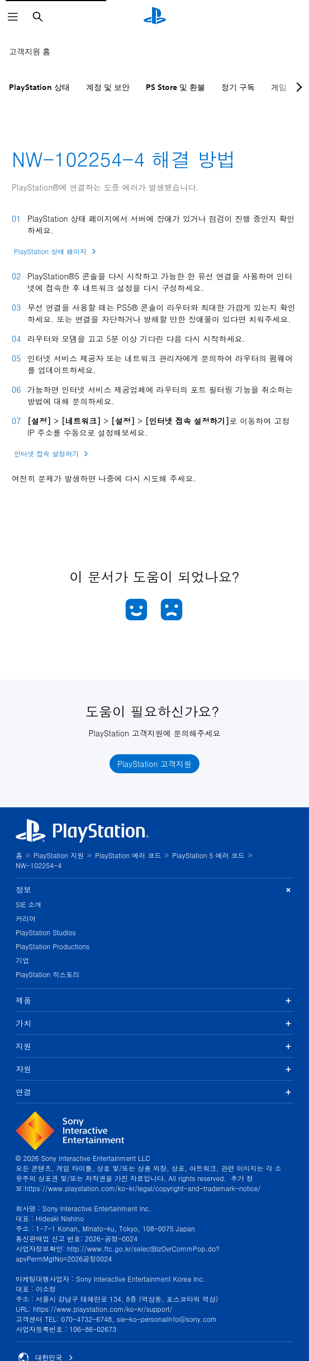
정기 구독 (238, 87)
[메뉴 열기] (13, 17)
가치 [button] (154, 1023)
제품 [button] (154, 1000)
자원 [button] (154, 1068)
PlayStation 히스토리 (47, 974)
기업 (22, 960)
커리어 (26, 918)
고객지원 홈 (29, 51)
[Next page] (297, 87)
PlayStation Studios (46, 932)
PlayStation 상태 (39, 87)
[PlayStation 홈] (155, 17)
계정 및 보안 (108, 87)
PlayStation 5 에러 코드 (208, 855)
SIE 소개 (28, 904)
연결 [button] (154, 1091)
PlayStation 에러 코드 (128, 855)
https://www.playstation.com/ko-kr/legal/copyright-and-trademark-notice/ (142, 1188)
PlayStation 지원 (59, 855)
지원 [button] (154, 1045)
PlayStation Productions (52, 946)
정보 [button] (154, 890)
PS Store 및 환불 (175, 87)
